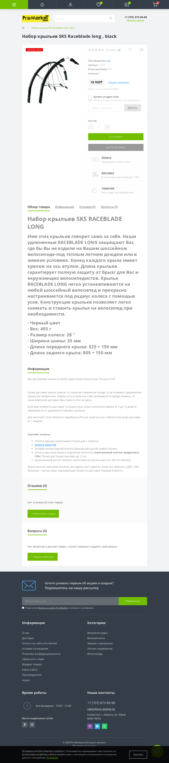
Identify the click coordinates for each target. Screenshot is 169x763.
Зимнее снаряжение (100, 643)
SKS (109, 60)
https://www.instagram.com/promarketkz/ (32, 724)
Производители (32, 675)
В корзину (116, 136)
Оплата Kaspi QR (45, 445)
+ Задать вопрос (42, 557)
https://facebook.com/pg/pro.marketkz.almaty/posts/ (25, 724)
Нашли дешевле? (119, 82)
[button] (70, 4)
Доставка (108, 173)
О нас (25, 633)
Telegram (97, 726)
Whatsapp (104, 726)
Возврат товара (32, 664)
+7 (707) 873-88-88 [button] (101, 703)
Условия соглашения (35, 648)
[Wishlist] (130, 50)
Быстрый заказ (116, 147)
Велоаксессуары (97, 633)
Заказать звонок (135, 20)
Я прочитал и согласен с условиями (59, 607)
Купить (133, 108)
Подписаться (133, 601)
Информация (64, 207)
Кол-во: (92, 120)
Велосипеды (95, 654)
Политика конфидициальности (41, 654)
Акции (26, 680)
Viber (90, 726)
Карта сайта (29, 669)
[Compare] (141, 50)
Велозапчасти (96, 638)
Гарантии (108, 188)
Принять (138, 754)
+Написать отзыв (43, 514)
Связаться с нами (33, 659)
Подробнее (52, 757)
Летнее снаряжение (99, 648)
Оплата (106, 157)
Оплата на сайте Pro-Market (52, 607)
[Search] (110, 18)
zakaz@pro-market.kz (101, 709)
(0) (119, 50)
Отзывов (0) (87, 207)
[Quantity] (99, 127)
